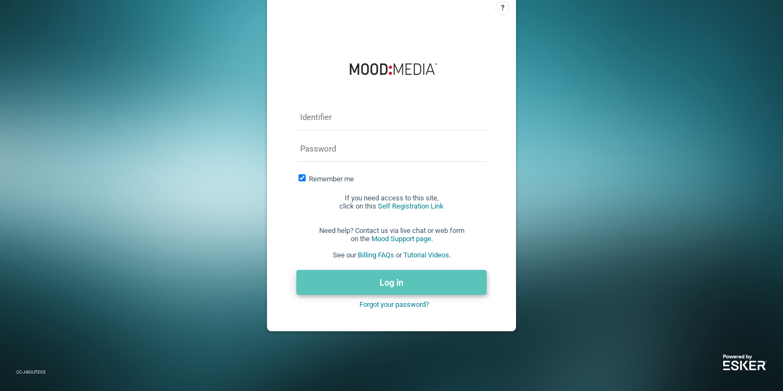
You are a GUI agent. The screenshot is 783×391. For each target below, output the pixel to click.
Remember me (331, 179)
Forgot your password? (394, 304)
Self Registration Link (411, 206)
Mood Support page (401, 239)
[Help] (502, 8)
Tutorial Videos (426, 255)
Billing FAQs (376, 255)
